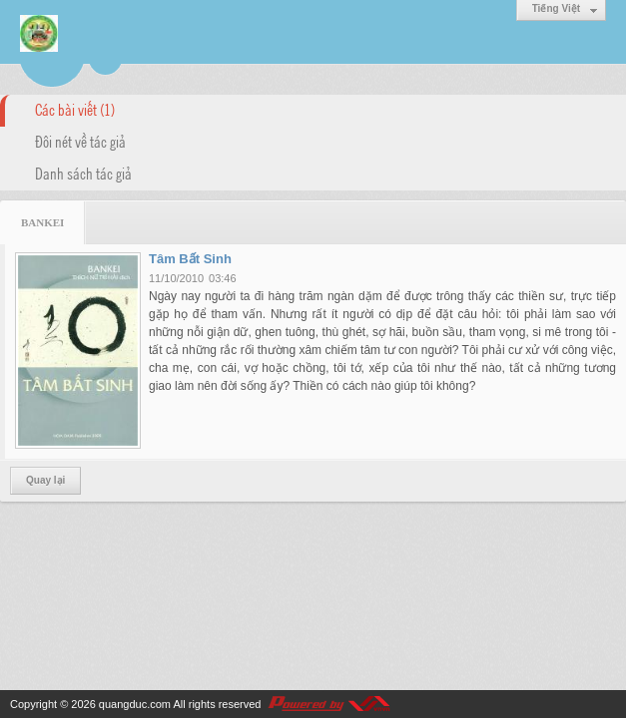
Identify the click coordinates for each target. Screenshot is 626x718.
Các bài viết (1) (75, 109)
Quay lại (45, 480)
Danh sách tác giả (83, 172)
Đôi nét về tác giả (80, 141)
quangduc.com (135, 704)
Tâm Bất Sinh (190, 258)
